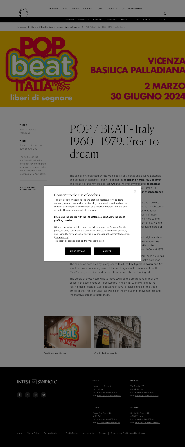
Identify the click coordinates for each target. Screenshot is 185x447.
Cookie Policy (61, 237)
